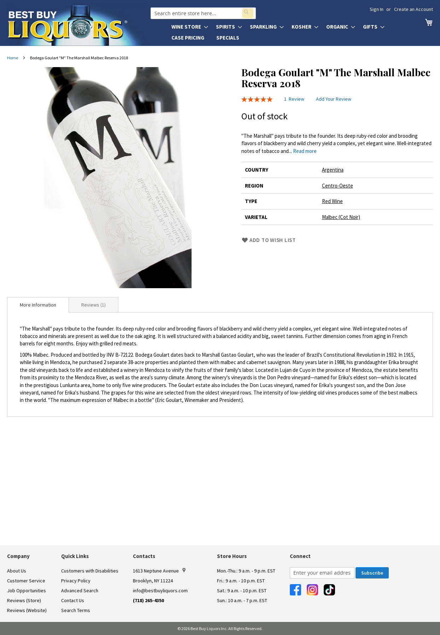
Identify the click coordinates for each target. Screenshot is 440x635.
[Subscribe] (372, 572)
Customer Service (26, 580)
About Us (16, 571)
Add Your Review (333, 99)
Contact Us (72, 600)
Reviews (93, 305)
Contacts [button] (144, 556)
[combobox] (202, 12)
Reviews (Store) (24, 600)
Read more (305, 151)
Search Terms (75, 610)
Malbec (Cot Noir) (341, 217)
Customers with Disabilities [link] (89, 571)
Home (12, 57)
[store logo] (78, 25)
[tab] (38, 305)
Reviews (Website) (27, 610)
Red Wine (332, 201)
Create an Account (413, 9)
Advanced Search (79, 590)
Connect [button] (300, 556)
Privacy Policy (75, 580)
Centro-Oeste (337, 185)
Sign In (376, 9)
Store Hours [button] (232, 556)
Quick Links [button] (75, 556)
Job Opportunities (26, 590)
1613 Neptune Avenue (159, 571)
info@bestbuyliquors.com (160, 590)
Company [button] (18, 556)
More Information (38, 305)
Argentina (333, 169)
